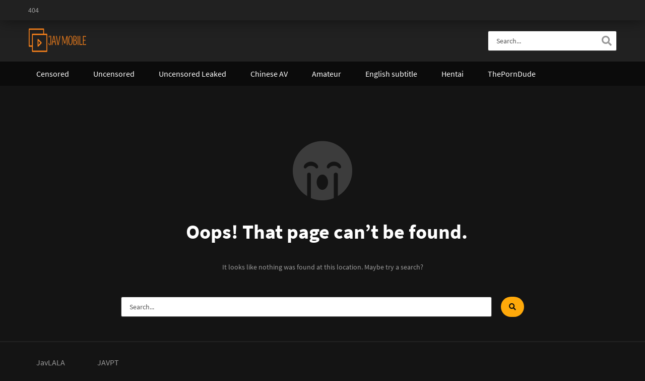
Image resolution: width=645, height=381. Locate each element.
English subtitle (391, 74)
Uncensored (114, 74)
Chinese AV (269, 74)
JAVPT (108, 362)
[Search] (607, 41)
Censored (52, 74)
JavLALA (50, 362)
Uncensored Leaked (192, 74)
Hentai (452, 74)
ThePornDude (512, 74)
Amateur (326, 74)
